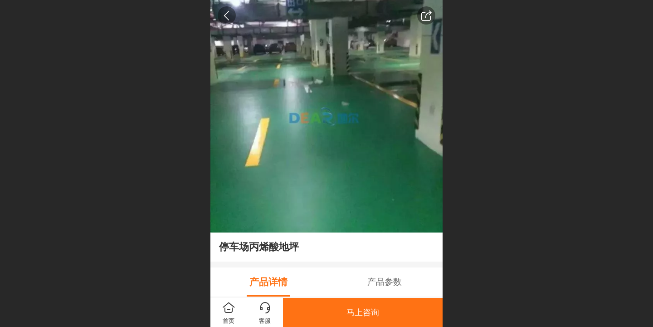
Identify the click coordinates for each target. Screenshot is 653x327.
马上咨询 (362, 312)
